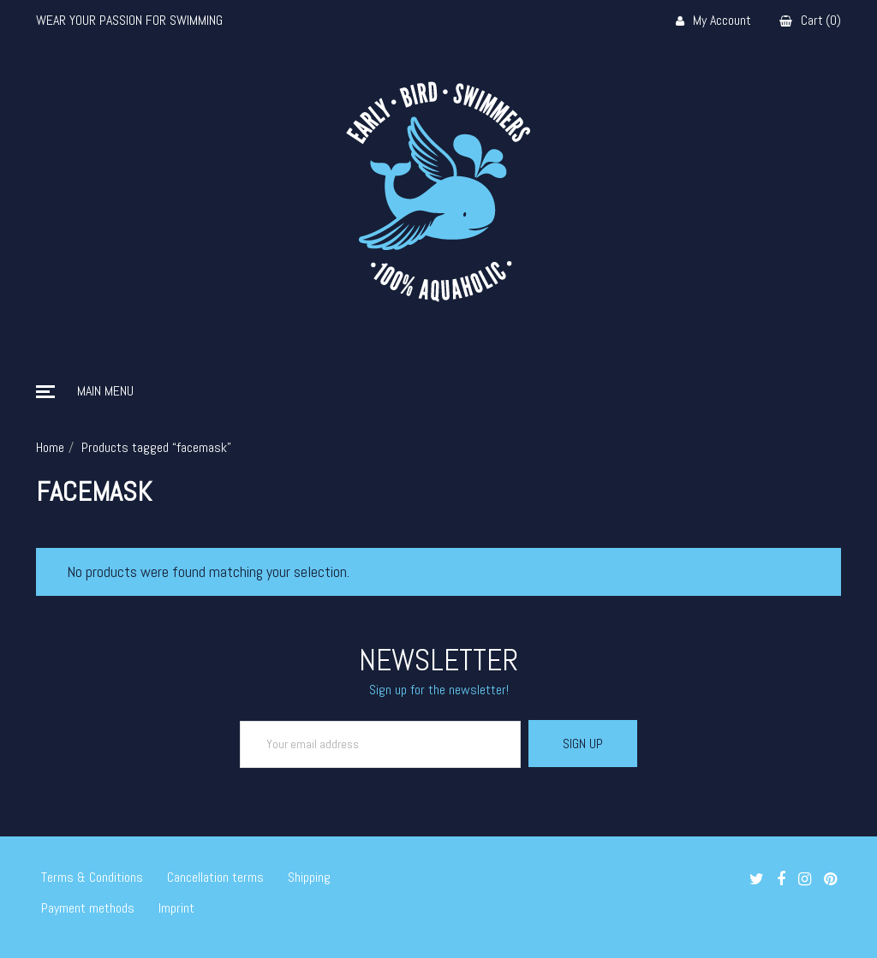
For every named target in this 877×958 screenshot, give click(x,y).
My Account (713, 21)
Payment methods (87, 908)
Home (50, 447)
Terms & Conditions (92, 877)
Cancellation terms (215, 877)
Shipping (309, 877)
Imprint (176, 908)
